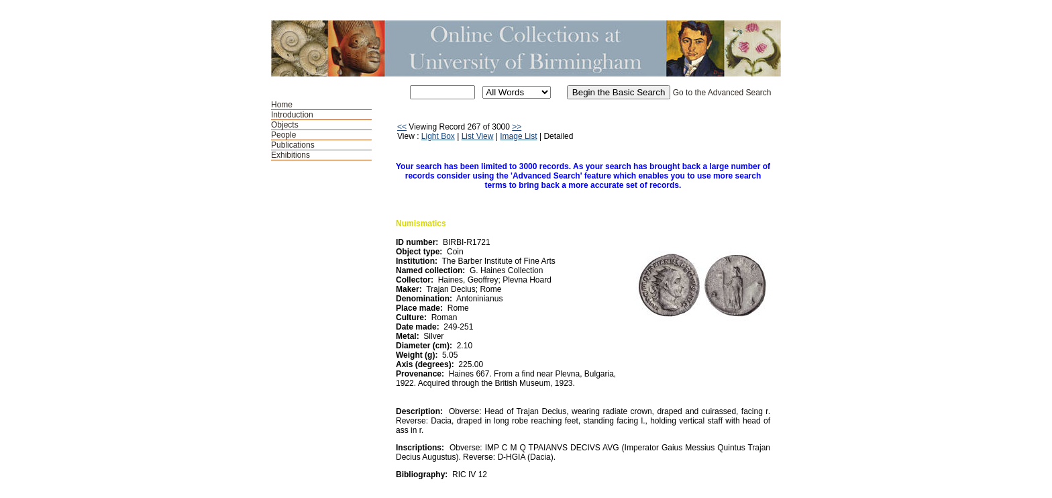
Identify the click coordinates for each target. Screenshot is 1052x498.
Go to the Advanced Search (722, 92)
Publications (293, 145)
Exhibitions (290, 155)
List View (478, 136)
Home (282, 104)
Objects (285, 125)
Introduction (292, 114)
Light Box (438, 136)
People (283, 135)
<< (402, 127)
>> (516, 127)
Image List (518, 136)
